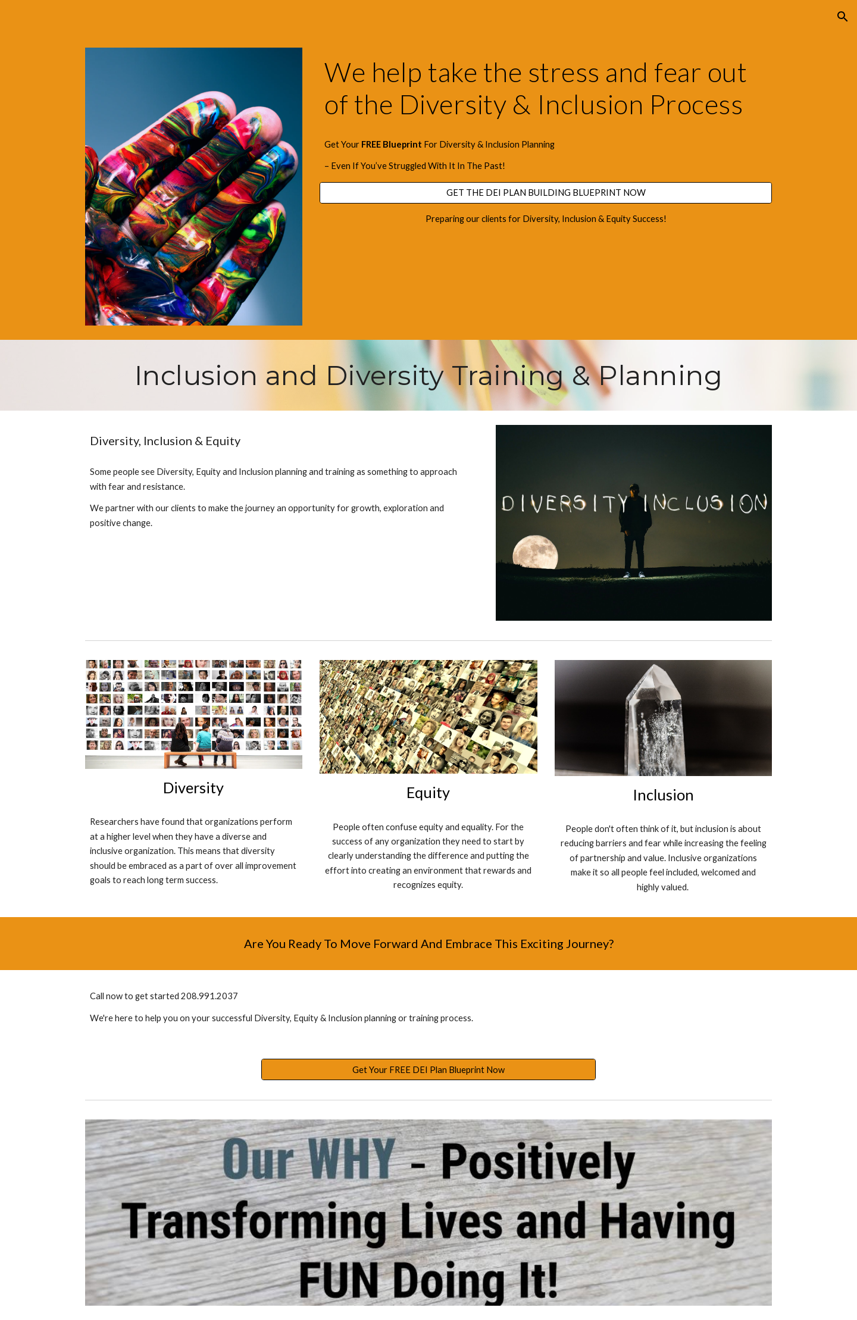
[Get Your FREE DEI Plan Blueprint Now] (428, 1069)
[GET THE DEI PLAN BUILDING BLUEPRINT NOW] (545, 193)
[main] (546, 88)
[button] (842, 16)
